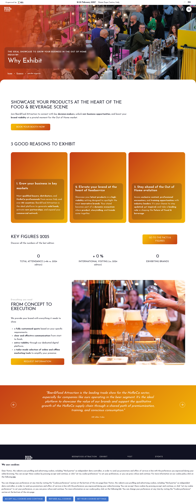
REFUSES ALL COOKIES (60, 499)
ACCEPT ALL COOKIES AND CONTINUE (24, 499)
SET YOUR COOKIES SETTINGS (91, 499)
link (14, 477)
